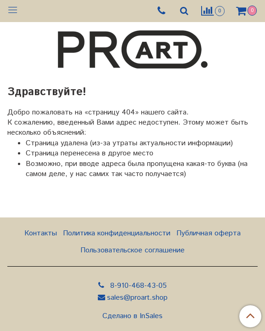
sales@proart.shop (137, 297)
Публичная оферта (208, 233)
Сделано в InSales (132, 316)
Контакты (40, 233)
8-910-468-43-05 (137, 285)
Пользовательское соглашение (132, 250)
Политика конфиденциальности (116, 233)
